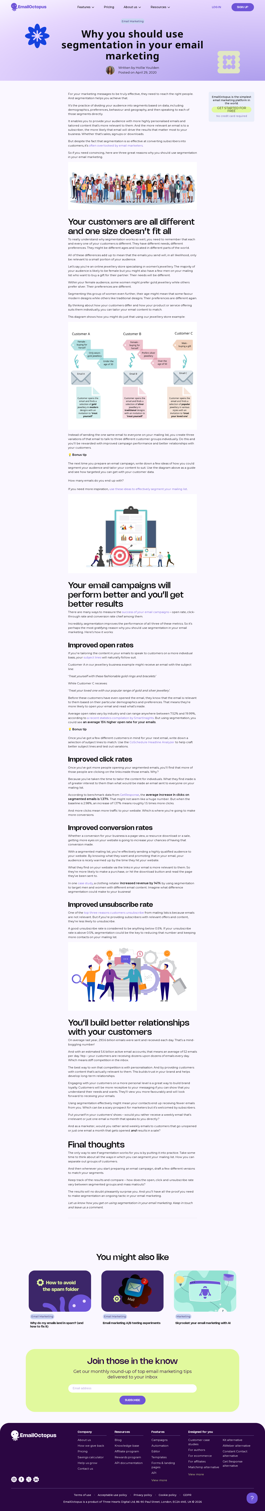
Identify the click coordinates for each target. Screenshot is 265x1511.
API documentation (129, 1463)
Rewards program (128, 1457)
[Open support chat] (252, 1498)
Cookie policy (167, 1495)
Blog (118, 1440)
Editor (155, 1451)
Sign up (242, 7)
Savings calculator (91, 1457)
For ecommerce (200, 1455)
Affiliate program (127, 1451)
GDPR (187, 1495)
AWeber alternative (236, 1445)
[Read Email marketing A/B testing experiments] (132, 1301)
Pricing (109, 7)
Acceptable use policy (112, 1495)
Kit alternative (232, 1440)
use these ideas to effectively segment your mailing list (148, 489)
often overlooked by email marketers (116, 145)
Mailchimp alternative (203, 1467)
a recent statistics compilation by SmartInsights (120, 718)
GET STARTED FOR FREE (231, 110)
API (153, 1473)
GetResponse (129, 795)
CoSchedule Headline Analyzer (152, 742)
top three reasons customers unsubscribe (114, 912)
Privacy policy (143, 1495)
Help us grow (87, 1463)
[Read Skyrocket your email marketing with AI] (205, 1301)
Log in (216, 7)
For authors (196, 1450)
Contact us (85, 1468)
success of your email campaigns (145, 612)
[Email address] (132, 1388)
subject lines (92, 657)
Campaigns (159, 1440)
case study (85, 883)
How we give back (91, 1445)
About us (84, 1440)
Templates (159, 1457)
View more (159, 1480)
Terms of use (82, 1495)
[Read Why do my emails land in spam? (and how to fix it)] (60, 1301)
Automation (159, 1445)
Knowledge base (127, 1445)
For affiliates (197, 1461)
